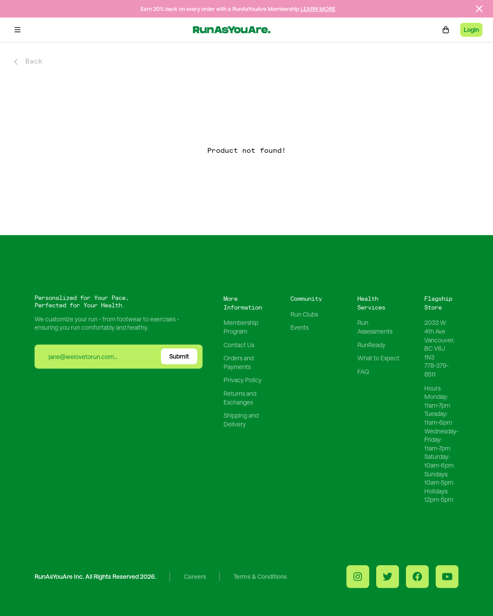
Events (299, 327)
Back (28, 61)
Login (471, 29)
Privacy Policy (243, 380)
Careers (195, 576)
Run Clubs (304, 314)
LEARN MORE (318, 9)
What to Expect (378, 358)
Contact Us (239, 344)
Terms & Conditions (260, 576)
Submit (179, 356)
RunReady (371, 344)
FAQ (363, 371)
